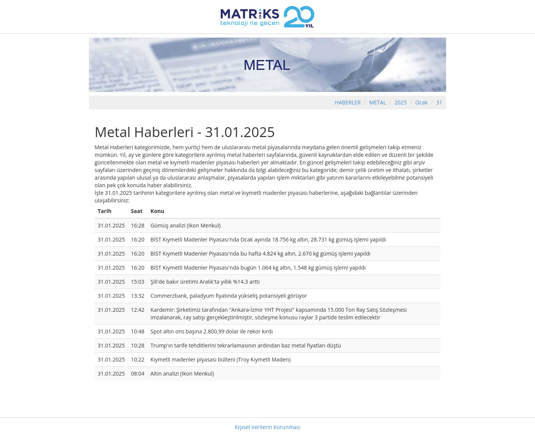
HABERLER (348, 102)
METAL (377, 102)
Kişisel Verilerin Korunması (267, 427)
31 (439, 102)
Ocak (421, 102)
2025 (401, 102)
